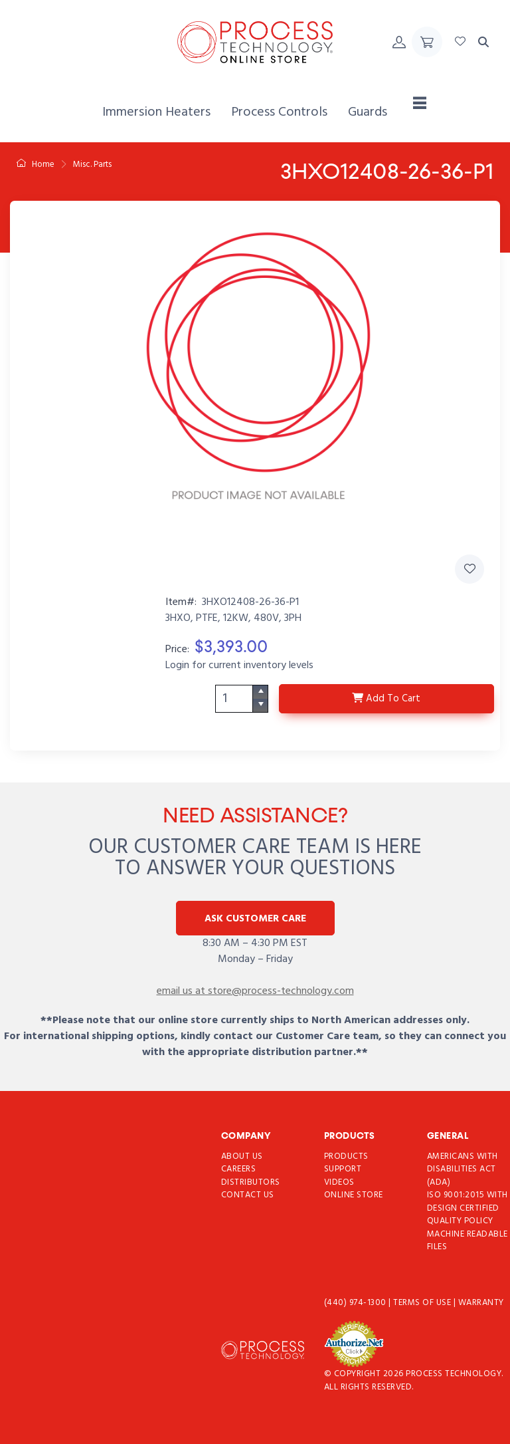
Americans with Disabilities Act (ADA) (462, 1169)
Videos (339, 1182)
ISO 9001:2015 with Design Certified (467, 1201)
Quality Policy (460, 1221)
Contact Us (247, 1195)
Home (35, 165)
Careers (238, 1169)
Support (343, 1169)
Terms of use (423, 1303)
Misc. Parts (92, 165)
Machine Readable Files (467, 1241)
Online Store (353, 1195)
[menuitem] (156, 112)
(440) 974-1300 (356, 1303)
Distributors (250, 1182)
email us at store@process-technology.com (255, 991)
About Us (242, 1156)
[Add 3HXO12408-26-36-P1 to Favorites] (469, 569)
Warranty (481, 1303)
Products (346, 1156)
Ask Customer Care (255, 919)
